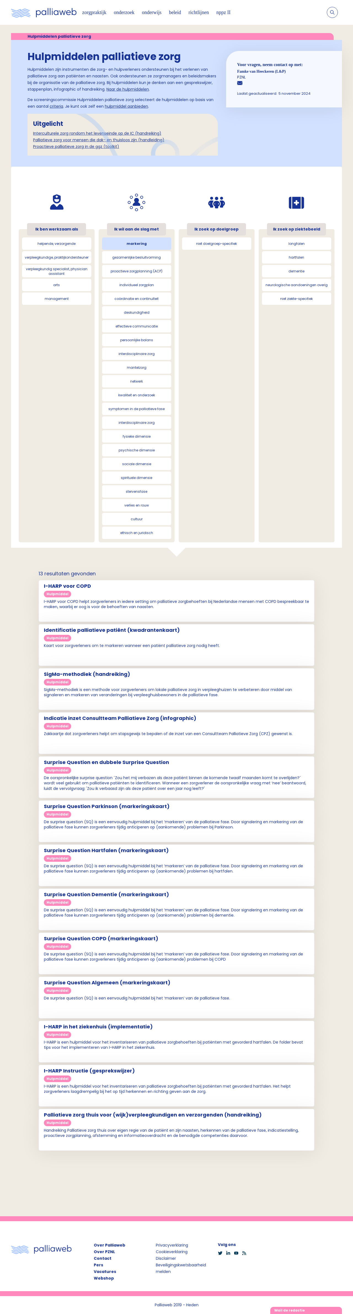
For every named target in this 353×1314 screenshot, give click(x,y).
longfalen (296, 243)
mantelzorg (136, 367)
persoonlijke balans (136, 340)
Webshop (104, 1278)
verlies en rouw (136, 505)
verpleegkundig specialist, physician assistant (56, 271)
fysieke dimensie (137, 436)
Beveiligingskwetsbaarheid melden (181, 1268)
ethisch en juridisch (136, 532)
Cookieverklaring (172, 1252)
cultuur (137, 519)
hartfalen (296, 257)
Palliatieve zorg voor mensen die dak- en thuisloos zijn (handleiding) (98, 140)
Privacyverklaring (172, 1245)
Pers (98, 1265)
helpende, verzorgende (57, 243)
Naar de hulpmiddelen (127, 89)
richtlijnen (199, 12)
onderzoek (124, 12)
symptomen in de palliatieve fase (136, 409)
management (57, 298)
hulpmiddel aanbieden (126, 106)
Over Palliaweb (109, 1245)
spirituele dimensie (136, 477)
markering (137, 243)
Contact (102, 1258)
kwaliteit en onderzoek (136, 395)
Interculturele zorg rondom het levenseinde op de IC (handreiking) (97, 133)
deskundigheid (136, 312)
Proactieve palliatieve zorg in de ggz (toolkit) (76, 146)
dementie (296, 271)
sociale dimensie (136, 464)
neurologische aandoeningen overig (297, 285)
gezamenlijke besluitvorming (136, 257)
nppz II (223, 12)
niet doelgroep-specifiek (216, 243)
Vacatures (105, 1271)
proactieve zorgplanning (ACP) (136, 271)
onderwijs (152, 12)
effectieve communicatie (137, 326)
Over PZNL (104, 1252)
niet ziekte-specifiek (296, 298)
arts (56, 285)
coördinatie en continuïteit (136, 298)
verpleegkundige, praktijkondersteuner (57, 257)
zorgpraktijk (94, 12)
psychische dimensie (137, 450)
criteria (56, 106)
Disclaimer (166, 1258)
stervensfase (136, 491)
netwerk (136, 381)
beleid (175, 12)
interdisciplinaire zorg (137, 353)
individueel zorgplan (136, 285)
